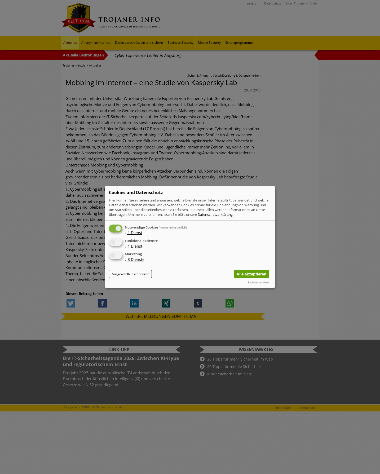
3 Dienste (134, 259)
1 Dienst (133, 232)
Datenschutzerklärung (215, 214)
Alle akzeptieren (251, 273)
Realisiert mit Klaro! (258, 282)
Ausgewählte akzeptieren (130, 274)
